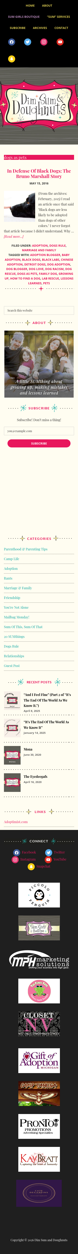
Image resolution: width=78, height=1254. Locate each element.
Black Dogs (31, 260)
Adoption (40, 245)
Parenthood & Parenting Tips (25, 549)
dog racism (54, 269)
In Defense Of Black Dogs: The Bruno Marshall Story (39, 173)
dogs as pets (27, 274)
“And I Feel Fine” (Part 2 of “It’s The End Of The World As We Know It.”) (47, 700)
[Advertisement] (39, 495)
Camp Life (11, 559)
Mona (28, 749)
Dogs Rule (57, 245)
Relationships (14, 656)
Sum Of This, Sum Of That (23, 627)
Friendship (12, 597)
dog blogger (16, 269)
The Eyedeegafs (35, 776)
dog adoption (58, 264)
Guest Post (12, 665)
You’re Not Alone (16, 607)
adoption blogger (45, 255)
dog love (36, 269)
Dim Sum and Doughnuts (39, 106)
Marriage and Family (39, 250)
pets (46, 283)
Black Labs (50, 260)
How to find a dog (25, 278)
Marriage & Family (18, 588)
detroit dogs (35, 264)
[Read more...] (14, 236)
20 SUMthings (14, 636)
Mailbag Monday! (16, 617)
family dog (48, 274)
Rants (8, 578)
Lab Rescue (50, 278)
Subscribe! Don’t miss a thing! (39, 420)
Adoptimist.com (16, 822)
